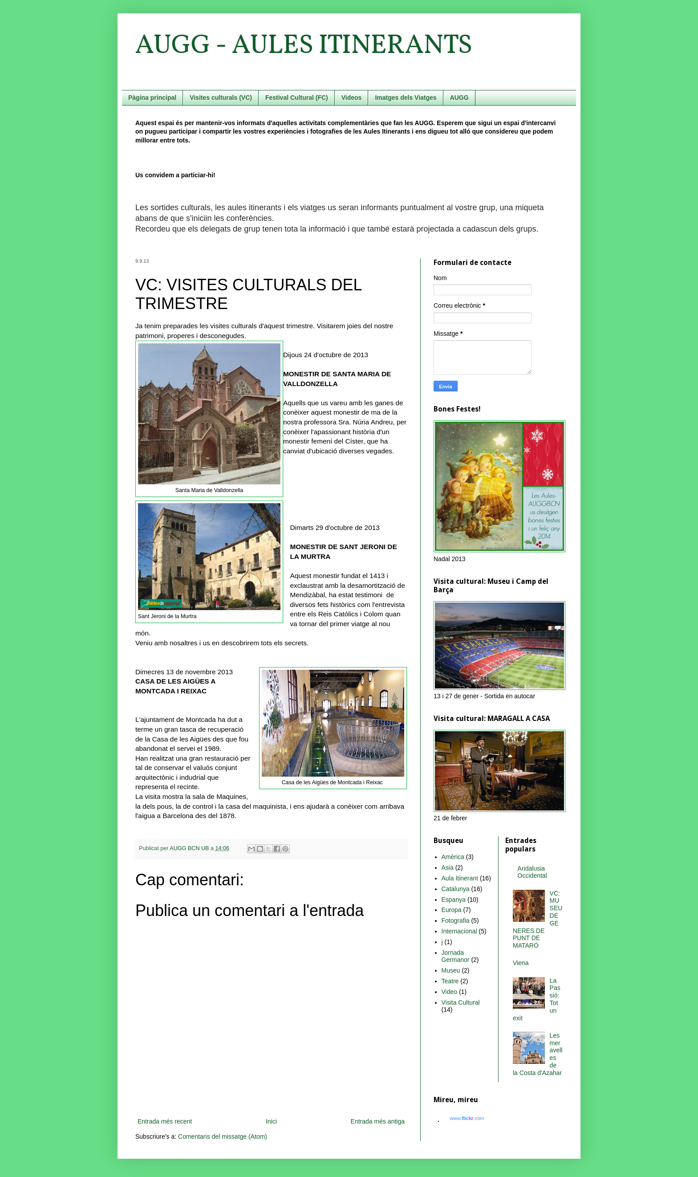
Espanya (454, 899)
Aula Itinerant (460, 878)
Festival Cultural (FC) (296, 97)
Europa (452, 909)
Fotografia (456, 920)
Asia (448, 867)
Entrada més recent (165, 1121)
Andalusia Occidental (532, 872)
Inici (271, 1121)
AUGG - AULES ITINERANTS (303, 46)
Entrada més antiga (378, 1121)
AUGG (459, 97)
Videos (351, 97)
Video (450, 991)
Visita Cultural (461, 1002)
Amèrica (453, 856)
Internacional (459, 931)
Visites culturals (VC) (221, 97)
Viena (521, 962)
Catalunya (456, 888)
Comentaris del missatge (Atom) (222, 1136)
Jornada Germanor (456, 956)
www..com (467, 1118)
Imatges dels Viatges (405, 97)
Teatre (450, 981)
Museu (451, 970)
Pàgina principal (152, 97)
